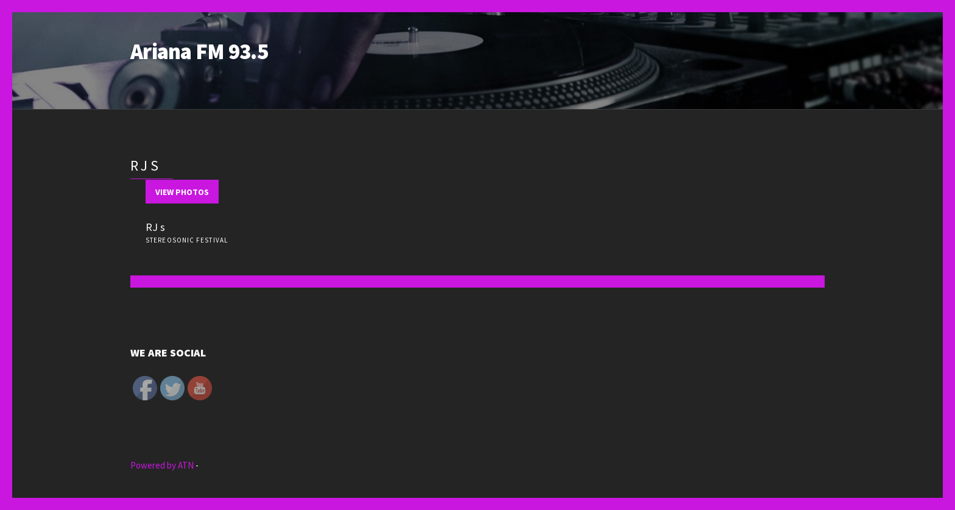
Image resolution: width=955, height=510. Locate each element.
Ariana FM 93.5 (199, 51)
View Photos (182, 191)
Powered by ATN (163, 465)
